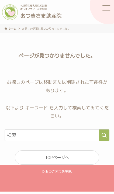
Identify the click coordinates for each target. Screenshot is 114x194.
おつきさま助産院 (41, 15)
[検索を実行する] (104, 135)
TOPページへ (57, 157)
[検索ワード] (57, 135)
